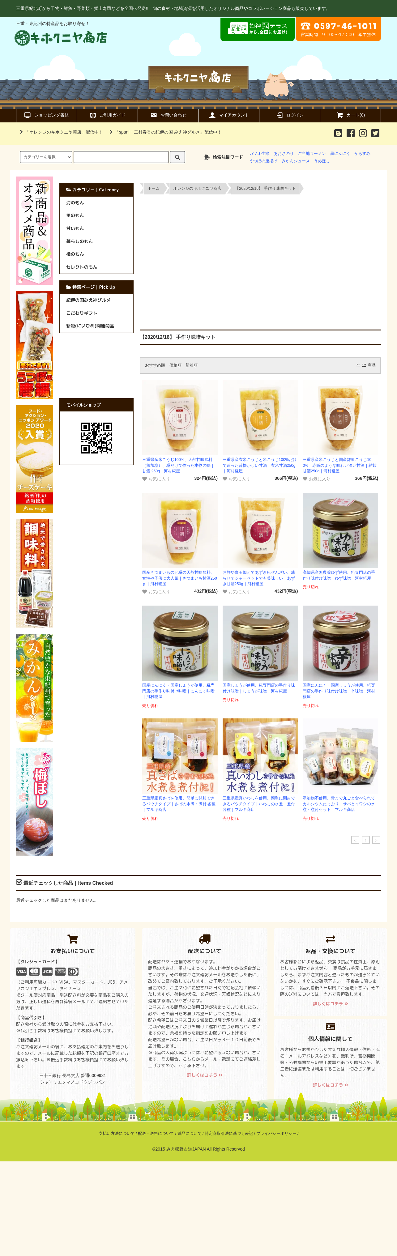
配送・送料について (156, 1133)
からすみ (362, 153)
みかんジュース (296, 161)
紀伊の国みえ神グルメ (88, 300)
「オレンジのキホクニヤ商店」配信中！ (60, 132)
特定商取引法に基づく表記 (229, 1133)
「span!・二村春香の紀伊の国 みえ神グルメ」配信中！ (164, 132)
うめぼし (322, 161)
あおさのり (284, 153)
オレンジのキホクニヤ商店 (197, 188)
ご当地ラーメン (312, 153)
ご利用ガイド (107, 115)
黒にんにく (340, 153)
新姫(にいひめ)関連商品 (90, 326)
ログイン (290, 115)
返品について (189, 1133)
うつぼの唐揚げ (263, 161)
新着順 (192, 365)
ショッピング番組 (46, 115)
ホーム (153, 188)
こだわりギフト (81, 313)
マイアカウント (228, 115)
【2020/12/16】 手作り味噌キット (265, 188)
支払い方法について (117, 1133)
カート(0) (350, 115)
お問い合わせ (168, 115)
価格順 (175, 365)
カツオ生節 (259, 153)
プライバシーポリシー (276, 1133)
